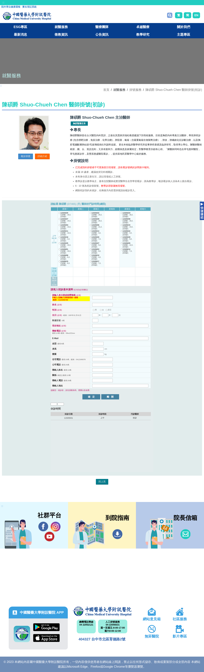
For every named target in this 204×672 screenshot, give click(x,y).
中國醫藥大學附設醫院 (102, 611)
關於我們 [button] (183, 27)
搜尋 (169, 15)
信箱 (185, 534)
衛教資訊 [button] (61, 34)
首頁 (106, 89)
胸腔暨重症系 (79, 123)
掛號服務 (135, 89)
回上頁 (102, 481)
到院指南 (117, 534)
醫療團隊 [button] (102, 27)
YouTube (49, 536)
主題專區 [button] (183, 34)
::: (3, 2)
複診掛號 (25, 156)
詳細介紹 (42, 156)
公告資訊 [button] (102, 34)
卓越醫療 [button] (142, 27)
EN (196, 15)
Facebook (43, 526)
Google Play (46, 627)
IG (56, 527)
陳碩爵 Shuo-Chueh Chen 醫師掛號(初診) (173, 89)
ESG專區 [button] (20, 27)
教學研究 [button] (142, 34)
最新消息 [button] (20, 34)
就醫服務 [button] (61, 27)
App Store (46, 638)
